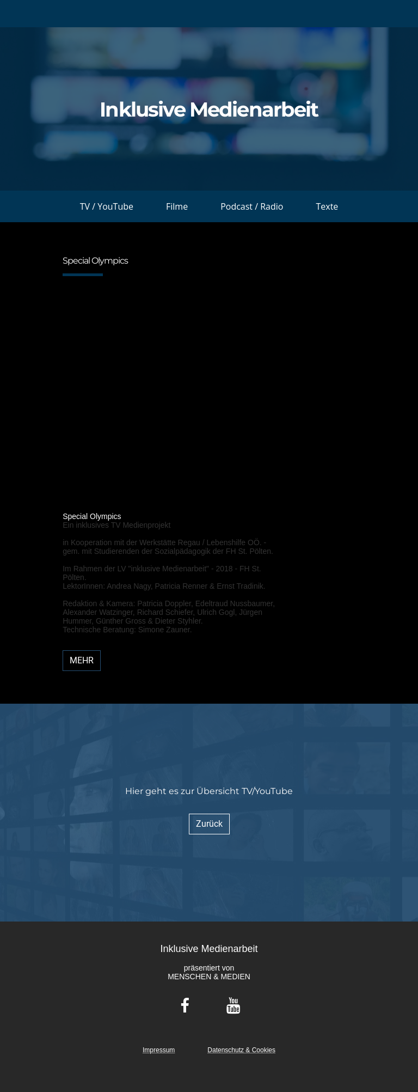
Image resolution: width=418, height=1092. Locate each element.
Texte (327, 206)
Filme (177, 206)
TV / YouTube (106, 206)
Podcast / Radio (251, 206)
